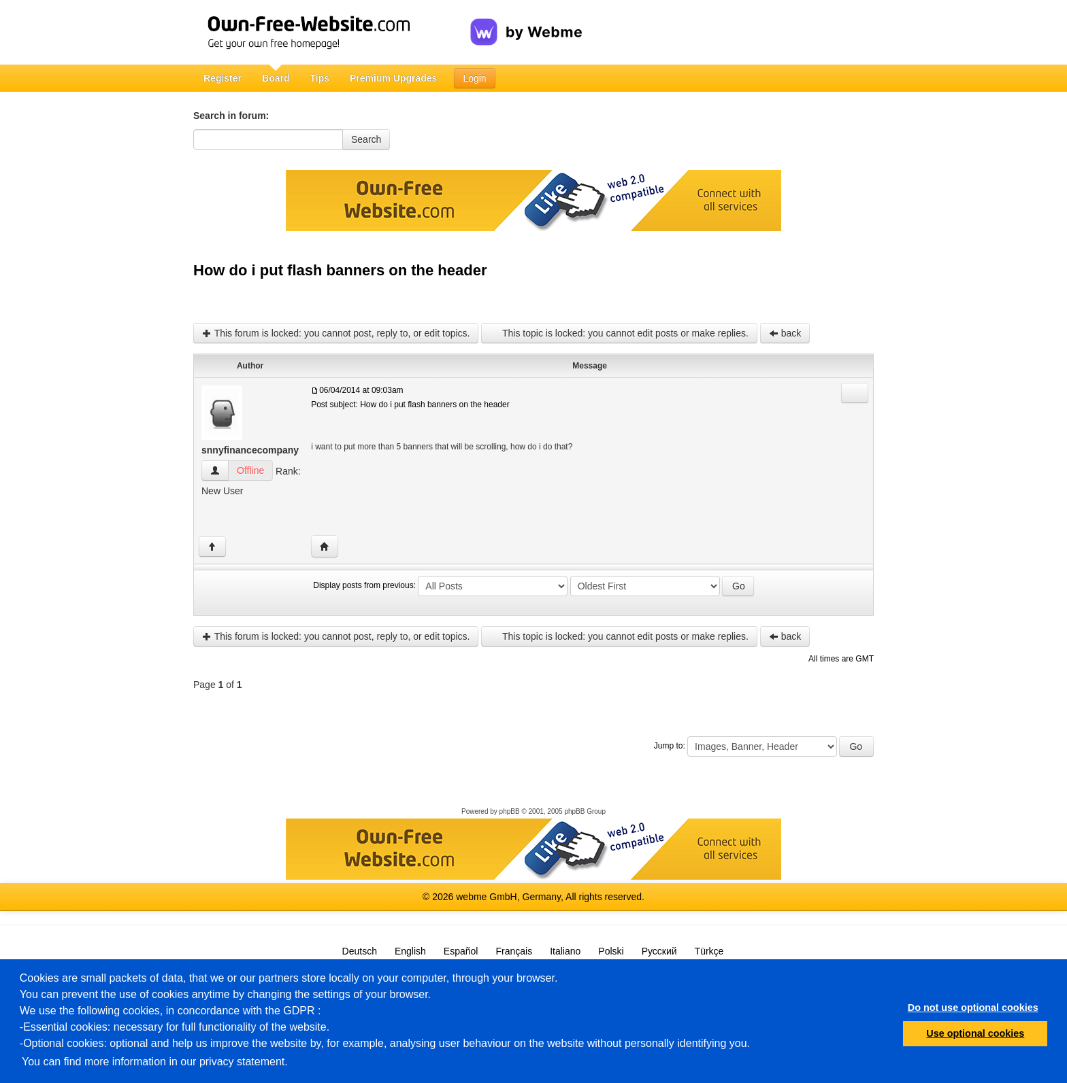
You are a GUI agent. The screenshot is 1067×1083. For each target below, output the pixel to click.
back (785, 333)
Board (275, 78)
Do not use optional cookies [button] (973, 1007)
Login (474, 78)
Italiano (565, 951)
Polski (610, 951)
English (410, 951)
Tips (319, 78)
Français (513, 951)
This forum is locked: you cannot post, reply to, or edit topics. (336, 333)
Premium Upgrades (393, 78)
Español (461, 951)
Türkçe (709, 951)
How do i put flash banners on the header (340, 270)
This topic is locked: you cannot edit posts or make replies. (619, 333)
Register (222, 78)
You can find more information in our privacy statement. (155, 1061)
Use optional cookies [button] (975, 1033)
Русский (659, 951)
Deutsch (359, 951)
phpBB (509, 811)
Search (366, 139)
